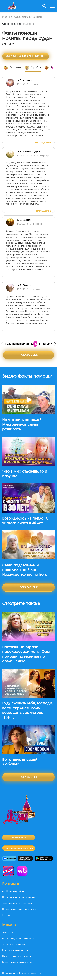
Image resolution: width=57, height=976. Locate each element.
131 (39, 344)
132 (43, 344)
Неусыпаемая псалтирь (16, 956)
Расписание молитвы (15, 950)
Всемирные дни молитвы (17, 962)
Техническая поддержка (17, 903)
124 (11, 344)
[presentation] (2, 67)
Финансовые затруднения (18, 24)
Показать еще (29, 355)
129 (31, 344)
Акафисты (8, 932)
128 (27, 344)
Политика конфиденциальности (21, 973)
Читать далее (43, 142)
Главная (7, 17)
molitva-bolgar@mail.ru (15, 891)
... (7, 344)
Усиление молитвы (13, 944)
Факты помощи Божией (28, 17)
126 (19, 344)
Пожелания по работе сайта (19, 909)
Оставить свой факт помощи (25, 56)
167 (50, 344)
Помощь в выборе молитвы (18, 897)
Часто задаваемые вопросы (19, 939)
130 (35, 344)
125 (15, 344)
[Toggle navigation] (52, 7)
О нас (6, 915)
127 (23, 344)
